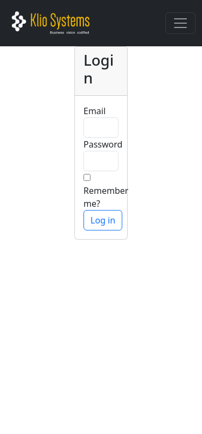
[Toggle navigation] (180, 23)
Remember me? (105, 197)
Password (102, 144)
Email (94, 111)
